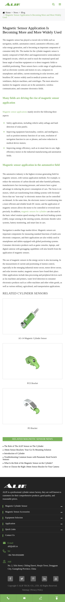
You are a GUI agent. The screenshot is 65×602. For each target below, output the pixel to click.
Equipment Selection (14, 518)
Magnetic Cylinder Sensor (16, 506)
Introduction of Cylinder (14, 453)
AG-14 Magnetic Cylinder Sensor (32, 338)
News (15, 12)
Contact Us (10, 535)
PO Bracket (32, 428)
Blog (23, 12)
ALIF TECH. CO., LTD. (29, 586)
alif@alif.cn (13, 546)
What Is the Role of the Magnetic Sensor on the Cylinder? (28, 463)
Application (10, 523)
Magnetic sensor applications (15, 112)
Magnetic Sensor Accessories (17, 512)
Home (8, 12)
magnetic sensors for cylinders (34, 211)
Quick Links (10, 529)
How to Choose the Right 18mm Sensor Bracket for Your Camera (31, 467)
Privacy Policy (36, 590)
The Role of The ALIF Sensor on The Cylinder (23, 446)
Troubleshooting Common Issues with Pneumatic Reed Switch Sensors (30, 458)
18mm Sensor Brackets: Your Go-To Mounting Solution (27, 450)
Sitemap (25, 590)
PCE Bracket (32, 383)
